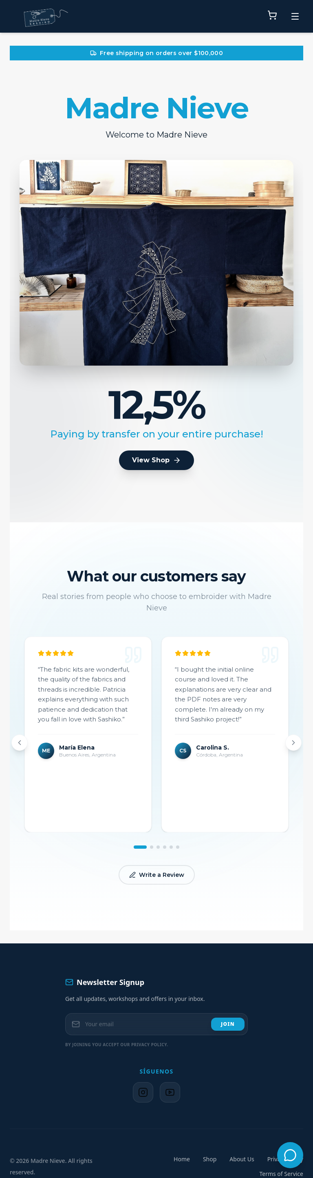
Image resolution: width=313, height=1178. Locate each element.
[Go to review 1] (140, 847)
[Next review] (293, 742)
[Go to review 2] (151, 847)
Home (182, 1159)
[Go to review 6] (177, 847)
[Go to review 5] (171, 847)
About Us (241, 1159)
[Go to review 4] (164, 847)
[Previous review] (19, 742)
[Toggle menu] (295, 16)
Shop (209, 1159)
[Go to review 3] (158, 847)
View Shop (156, 460)
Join (228, 1023)
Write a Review (156, 875)
